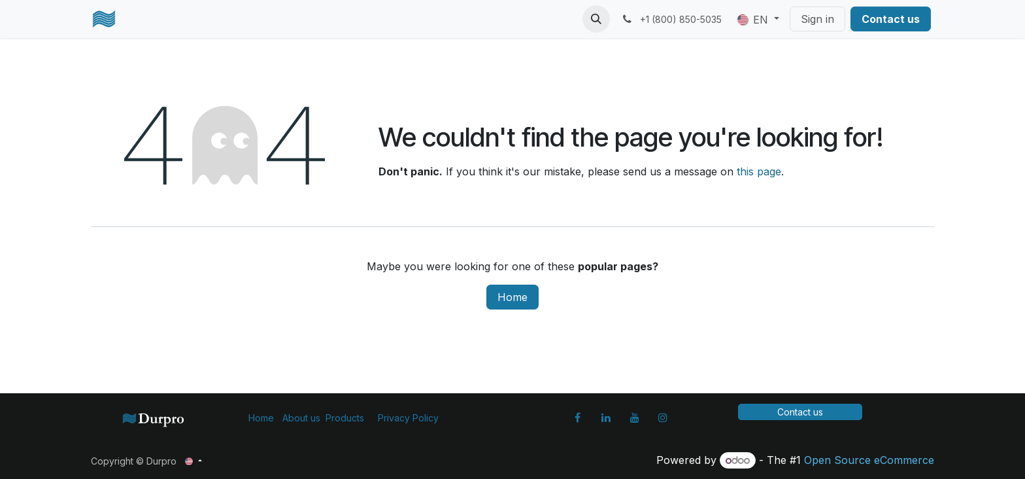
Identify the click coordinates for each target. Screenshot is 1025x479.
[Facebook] (577, 417)
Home (512, 297)
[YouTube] (634, 417)
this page (759, 171)
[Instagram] (662, 417)
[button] (596, 19)
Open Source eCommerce (869, 460)
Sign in (817, 19)
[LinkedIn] (606, 417)
